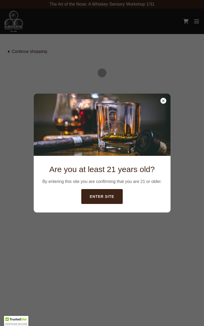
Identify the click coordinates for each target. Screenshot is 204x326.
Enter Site (102, 196)
